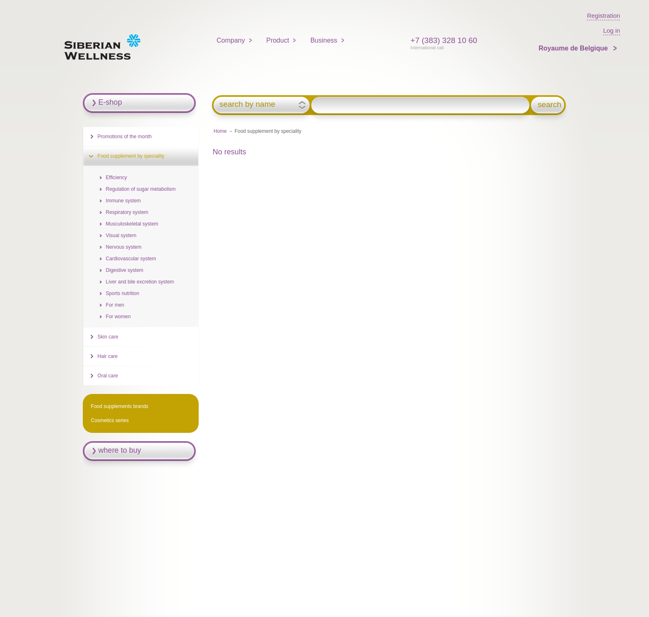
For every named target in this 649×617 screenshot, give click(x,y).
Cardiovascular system (131, 259)
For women (118, 316)
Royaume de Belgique (574, 48)
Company (230, 40)
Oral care (108, 376)
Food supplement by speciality (131, 156)
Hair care (108, 356)
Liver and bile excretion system (140, 282)
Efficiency (116, 177)
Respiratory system (127, 212)
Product (277, 40)
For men (115, 305)
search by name (247, 104)
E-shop (110, 102)
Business (323, 40)
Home (220, 131)
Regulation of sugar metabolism (141, 189)
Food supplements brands (120, 406)
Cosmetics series (110, 420)
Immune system (123, 201)
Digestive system (125, 270)
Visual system (121, 235)
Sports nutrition (122, 293)
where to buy (120, 450)
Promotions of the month (125, 136)
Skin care (108, 337)
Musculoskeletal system (132, 224)
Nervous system (124, 247)
